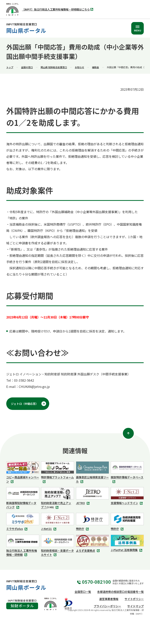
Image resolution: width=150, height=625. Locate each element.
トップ (9, 67)
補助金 (95, 67)
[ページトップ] (128, 433)
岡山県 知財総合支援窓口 (54, 67)
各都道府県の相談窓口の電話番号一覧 (120, 592)
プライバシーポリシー (107, 606)
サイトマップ (135, 606)
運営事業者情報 (108, 599)
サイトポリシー (134, 599)
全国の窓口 (27, 67)
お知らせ (79, 67)
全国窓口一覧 (83, 592)
